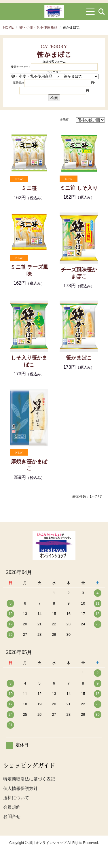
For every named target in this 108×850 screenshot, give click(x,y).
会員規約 (11, 807)
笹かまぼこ (79, 358)
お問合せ (11, 816)
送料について (16, 797)
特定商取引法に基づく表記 (29, 778)
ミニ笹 (29, 188)
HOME (8, 27)
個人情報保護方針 (20, 788)
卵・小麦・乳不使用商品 (38, 27)
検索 (54, 98)
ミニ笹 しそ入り (79, 188)
